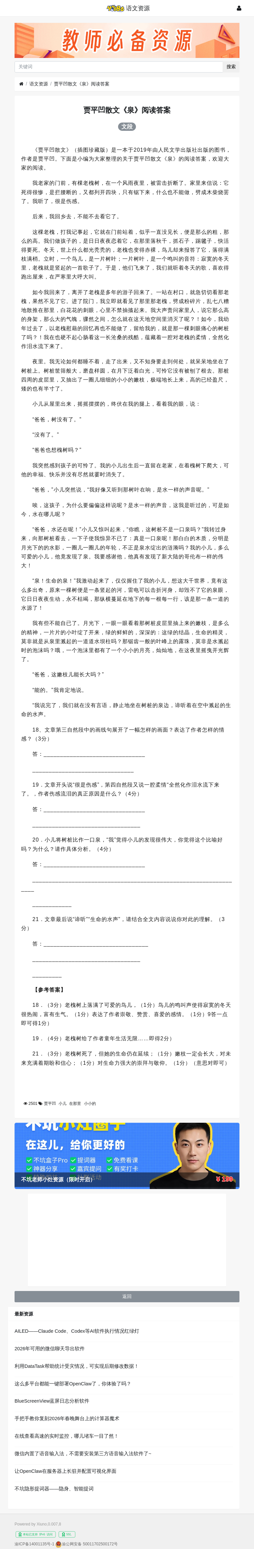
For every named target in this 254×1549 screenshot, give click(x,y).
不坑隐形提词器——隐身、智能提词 (54, 1488)
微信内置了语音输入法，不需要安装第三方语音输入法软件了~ (83, 1453)
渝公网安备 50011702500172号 (90, 1544)
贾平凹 (50, 1103)
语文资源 (38, 83)
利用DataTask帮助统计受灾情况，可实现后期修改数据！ (77, 1366)
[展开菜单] (16, 8)
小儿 (62, 1103)
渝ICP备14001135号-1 (34, 1544)
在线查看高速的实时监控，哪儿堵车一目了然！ (67, 1436)
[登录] (239, 8)
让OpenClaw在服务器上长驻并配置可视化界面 (65, 1471)
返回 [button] (127, 1296)
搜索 (231, 66)
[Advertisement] (127, 1240)
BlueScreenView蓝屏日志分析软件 (52, 1401)
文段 (127, 126)
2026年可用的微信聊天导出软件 (50, 1348)
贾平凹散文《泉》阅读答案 (81, 83)
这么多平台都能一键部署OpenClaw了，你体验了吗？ (73, 1383)
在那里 (75, 1103)
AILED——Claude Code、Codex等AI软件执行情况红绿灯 (77, 1331)
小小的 (90, 1103)
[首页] (21, 83)
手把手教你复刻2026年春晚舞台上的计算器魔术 (67, 1418)
